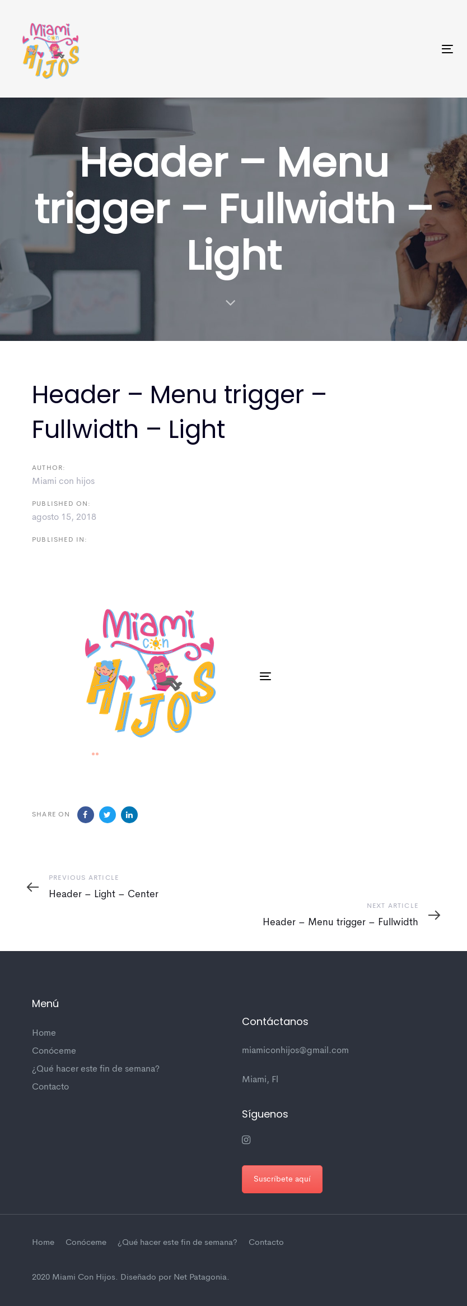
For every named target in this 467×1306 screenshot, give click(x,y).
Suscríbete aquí (282, 1179)
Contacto (50, 1087)
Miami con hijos (63, 481)
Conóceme (54, 1051)
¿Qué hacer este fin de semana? (96, 1069)
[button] (249, 578)
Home (44, 1033)
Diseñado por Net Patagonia (173, 1277)
